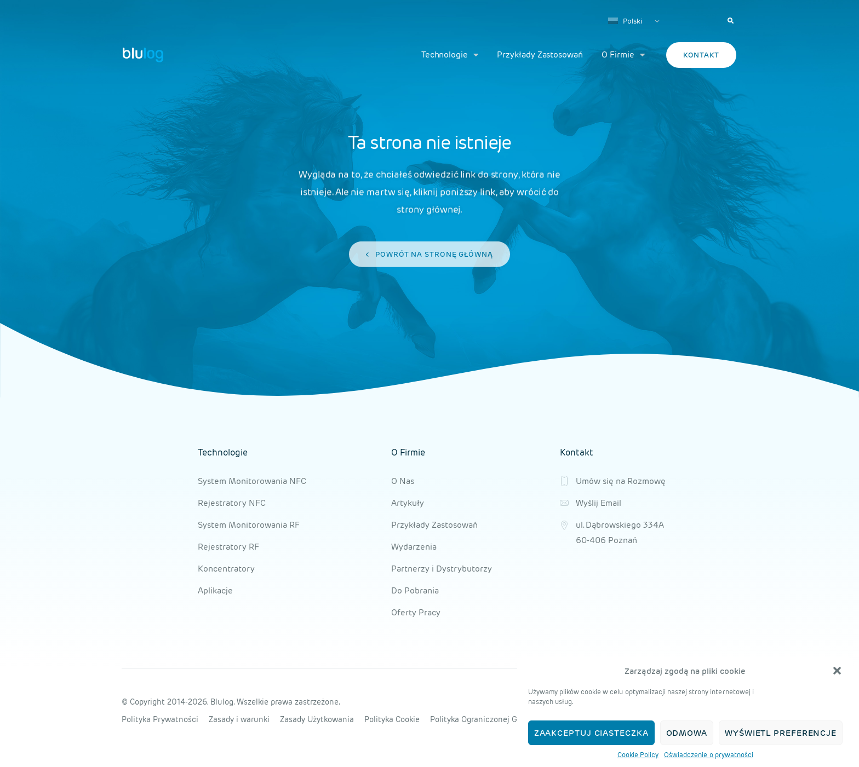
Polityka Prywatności (160, 719)
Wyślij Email (598, 503)
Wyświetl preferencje (781, 733)
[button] (837, 670)
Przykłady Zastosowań (540, 54)
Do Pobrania (415, 590)
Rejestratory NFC (232, 503)
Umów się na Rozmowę (621, 481)
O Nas (402, 481)
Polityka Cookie (392, 719)
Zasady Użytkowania (317, 719)
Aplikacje (215, 590)
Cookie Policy (637, 755)
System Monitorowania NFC (252, 481)
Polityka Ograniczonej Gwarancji (489, 719)
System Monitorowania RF (249, 525)
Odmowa (686, 733)
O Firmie (623, 55)
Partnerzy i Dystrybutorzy (441, 568)
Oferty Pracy (415, 612)
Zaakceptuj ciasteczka (591, 733)
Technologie (449, 55)
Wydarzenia (414, 546)
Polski (625, 21)
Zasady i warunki (239, 719)
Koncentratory (226, 568)
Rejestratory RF (228, 546)
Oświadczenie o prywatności (708, 755)
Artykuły (407, 503)
